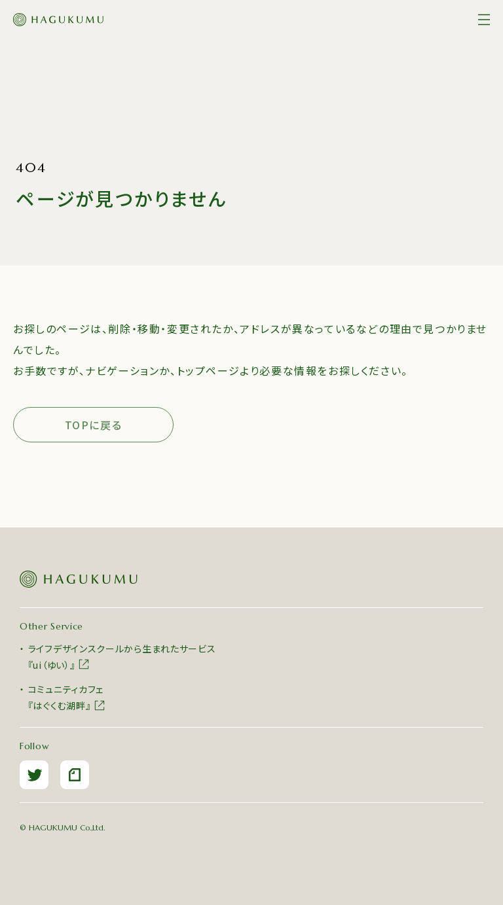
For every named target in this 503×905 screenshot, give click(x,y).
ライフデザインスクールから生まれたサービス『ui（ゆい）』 (122, 656)
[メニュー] (484, 19)
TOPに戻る (93, 425)
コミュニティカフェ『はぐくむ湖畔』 (67, 697)
